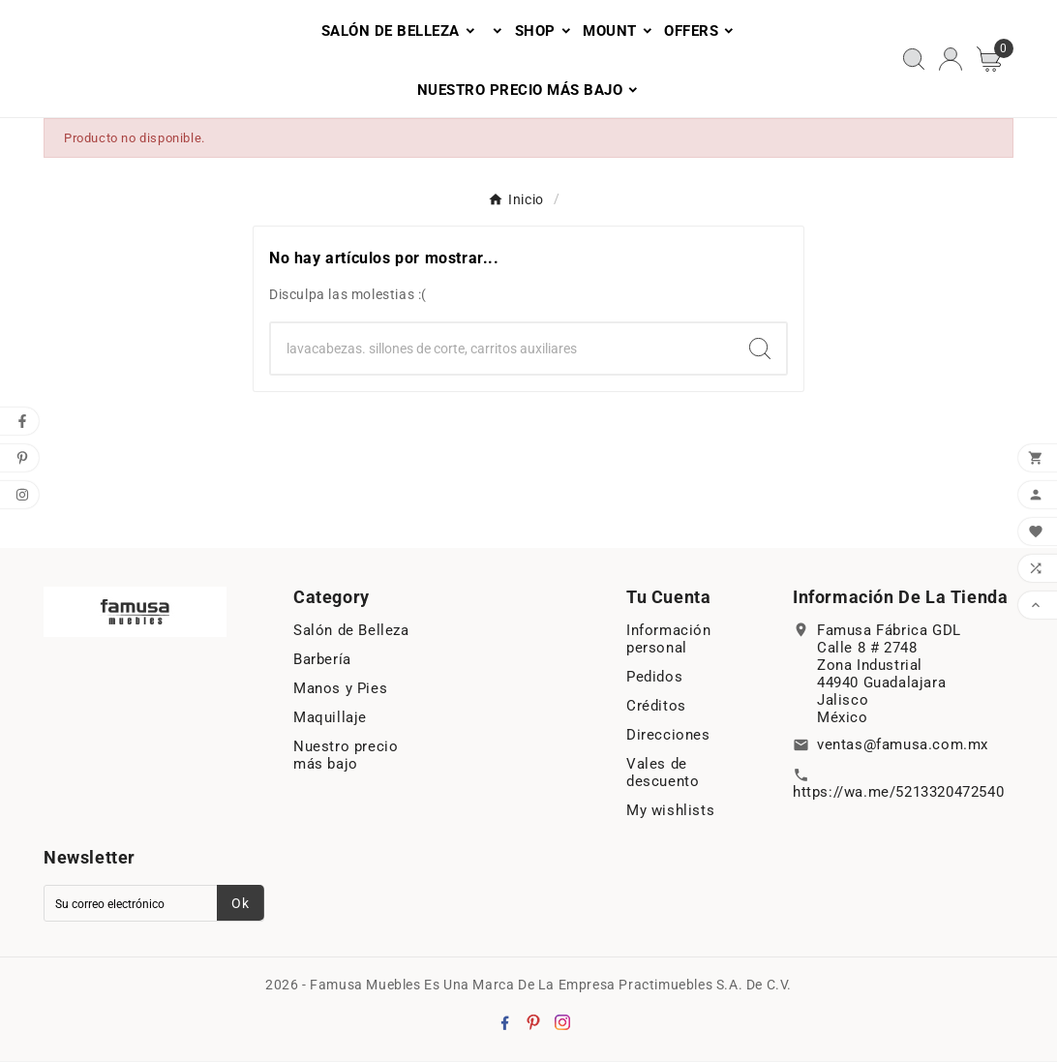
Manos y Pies (340, 689)
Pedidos (654, 677)
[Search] (502, 349)
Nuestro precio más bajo (345, 756)
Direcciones (668, 735)
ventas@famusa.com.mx (902, 745)
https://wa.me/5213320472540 (898, 793)
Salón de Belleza (351, 631)
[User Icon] (950, 59)
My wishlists (670, 811)
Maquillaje (330, 718)
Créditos (656, 706)
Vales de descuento (662, 773)
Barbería (322, 660)
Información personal (668, 639)
